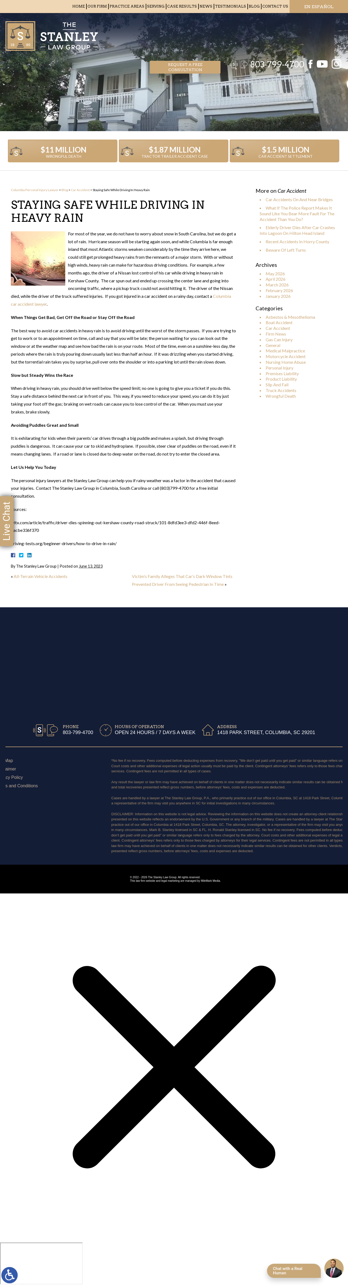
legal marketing (170, 880)
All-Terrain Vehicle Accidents (40, 576)
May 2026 (275, 273)
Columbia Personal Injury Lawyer (34, 190)
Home (78, 6)
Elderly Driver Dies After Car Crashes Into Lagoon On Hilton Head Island (297, 230)
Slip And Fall (277, 384)
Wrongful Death (281, 396)
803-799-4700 (274, 34)
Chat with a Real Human (287, 1270)
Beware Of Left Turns (286, 249)
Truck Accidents (281, 390)
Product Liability (281, 378)
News (206, 6)
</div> (41, 1263)
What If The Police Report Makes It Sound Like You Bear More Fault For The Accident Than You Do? (297, 213)
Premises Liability (282, 373)
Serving (155, 6)
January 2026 (278, 296)
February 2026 (279, 290)
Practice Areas (127, 6)
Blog (254, 6)
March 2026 (277, 284)
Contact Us (275, 6)
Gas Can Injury (279, 339)
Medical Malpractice (285, 350)
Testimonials (230, 6)
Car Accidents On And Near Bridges (299, 199)
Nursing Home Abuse (286, 362)
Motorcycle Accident (286, 356)
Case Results (182, 6)
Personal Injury (279, 367)
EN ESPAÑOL (319, 6)
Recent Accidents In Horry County (297, 241)
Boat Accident (279, 322)
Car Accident (80, 190)
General (273, 345)
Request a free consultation (185, 34)
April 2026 (275, 279)
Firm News (276, 333)
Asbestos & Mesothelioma (290, 317)
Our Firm (97, 6)
